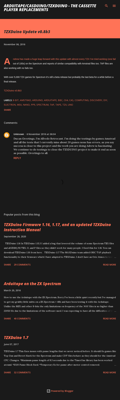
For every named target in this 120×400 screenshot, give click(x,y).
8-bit (16, 100)
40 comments (22, 318)
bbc (60, 100)
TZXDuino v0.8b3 (12, 90)
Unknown (19, 134)
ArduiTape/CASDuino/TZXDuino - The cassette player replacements (50, 7)
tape (58, 104)
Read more (109, 264)
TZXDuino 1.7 (16, 337)
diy (105, 100)
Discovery (96, 100)
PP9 (33, 104)
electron (10, 104)
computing (82, 100)
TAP (52, 104)
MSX (19, 104)
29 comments (22, 264)
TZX (64, 104)
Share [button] (7, 109)
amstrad (25, 100)
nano (26, 104)
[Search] (106, 6)
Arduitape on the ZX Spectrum (32, 283)
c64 (66, 100)
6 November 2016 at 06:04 (41, 134)
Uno (70, 104)
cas (71, 100)
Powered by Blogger (60, 390)
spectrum (42, 104)
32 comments (22, 372)
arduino (37, 100)
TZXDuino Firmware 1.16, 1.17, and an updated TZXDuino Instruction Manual (57, 227)
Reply (17, 158)
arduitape (50, 100)
